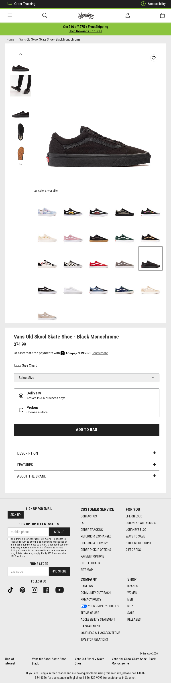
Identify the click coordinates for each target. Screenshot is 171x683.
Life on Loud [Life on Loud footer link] (134, 516)
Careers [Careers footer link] (87, 586)
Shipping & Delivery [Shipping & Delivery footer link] (94, 543)
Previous (20, 53)
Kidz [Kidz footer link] (130, 606)
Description (86, 453)
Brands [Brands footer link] (132, 586)
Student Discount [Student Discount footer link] (138, 543)
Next (20, 163)
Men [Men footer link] (130, 599)
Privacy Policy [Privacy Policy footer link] (91, 599)
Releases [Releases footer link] (134, 619)
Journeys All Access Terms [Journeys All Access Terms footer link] (100, 633)
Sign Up (15, 515)
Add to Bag (86, 429)
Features (86, 465)
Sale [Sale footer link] (130, 613)
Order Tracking (20, 4)
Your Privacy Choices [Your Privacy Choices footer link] (100, 606)
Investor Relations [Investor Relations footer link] (94, 640)
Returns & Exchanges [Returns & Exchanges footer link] (96, 536)
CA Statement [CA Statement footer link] (90, 626)
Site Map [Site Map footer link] (87, 570)
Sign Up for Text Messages (39, 524)
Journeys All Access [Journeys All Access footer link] (141, 523)
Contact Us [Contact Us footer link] (89, 516)
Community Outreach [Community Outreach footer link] (96, 593)
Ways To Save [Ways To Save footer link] (135, 536)
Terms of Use (43, 547)
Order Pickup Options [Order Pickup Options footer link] (96, 550)
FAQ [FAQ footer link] (83, 523)
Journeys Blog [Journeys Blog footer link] (136, 529)
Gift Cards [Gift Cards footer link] (133, 550)
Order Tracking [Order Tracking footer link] (92, 529)
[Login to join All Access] (85, 27)
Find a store (39, 564)
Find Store (59, 571)
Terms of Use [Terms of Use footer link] (90, 613)
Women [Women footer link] (132, 593)
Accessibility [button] (152, 4)
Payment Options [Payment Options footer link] (92, 556)
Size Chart (25, 365)
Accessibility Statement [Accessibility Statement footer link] (98, 619)
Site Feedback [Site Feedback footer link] (90, 563)
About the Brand (86, 476)
